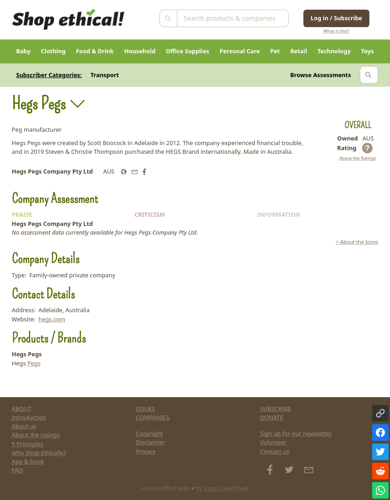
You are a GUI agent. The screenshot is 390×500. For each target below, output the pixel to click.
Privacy (146, 451)
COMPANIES (153, 417)
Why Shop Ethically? (39, 453)
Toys (367, 51)
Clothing (53, 51)
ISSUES (145, 408)
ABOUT (22, 408)
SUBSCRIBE (275, 408)
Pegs (34, 363)
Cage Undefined (226, 488)
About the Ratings (357, 158)
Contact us (274, 451)
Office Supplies (187, 51)
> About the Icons (357, 241)
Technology (334, 51)
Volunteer (273, 442)
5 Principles (28, 444)
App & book (28, 461)
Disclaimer (150, 442)
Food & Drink (95, 51)
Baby (23, 51)
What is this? (336, 31)
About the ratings (36, 435)
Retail (298, 51)
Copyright (149, 433)
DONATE (271, 417)
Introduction (29, 417)
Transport (105, 75)
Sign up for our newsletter (296, 433)
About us (24, 426)
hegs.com (51, 319)
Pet (275, 51)
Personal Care (240, 51)
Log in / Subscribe (336, 18)
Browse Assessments (320, 75)
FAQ (17, 470)
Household (139, 51)
